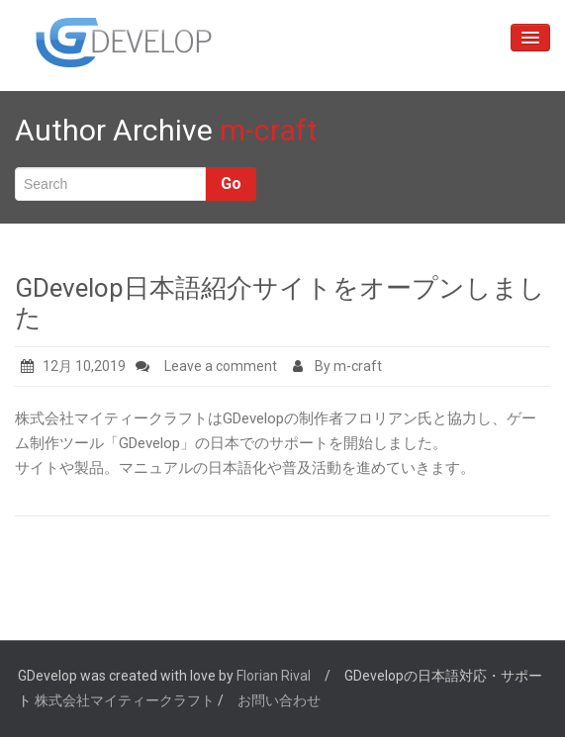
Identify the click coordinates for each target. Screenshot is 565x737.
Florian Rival (273, 676)
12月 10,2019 (73, 366)
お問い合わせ (279, 700)
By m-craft (337, 366)
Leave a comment (220, 366)
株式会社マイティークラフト (125, 700)
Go (231, 183)
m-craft (269, 130)
